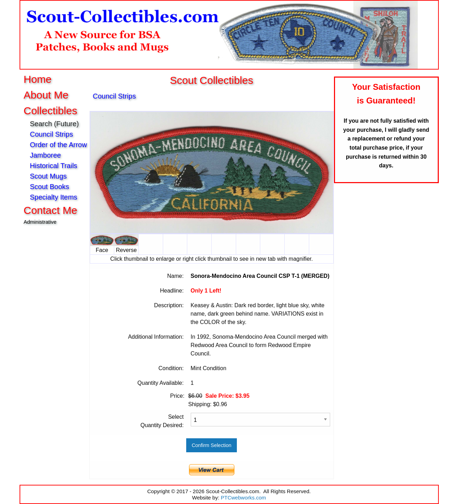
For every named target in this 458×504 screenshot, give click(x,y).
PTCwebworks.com (243, 498)
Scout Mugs (48, 176)
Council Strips (51, 134)
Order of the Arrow (58, 145)
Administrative (40, 222)
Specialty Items (54, 197)
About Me (46, 95)
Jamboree (45, 155)
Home (38, 79)
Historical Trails (54, 166)
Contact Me (50, 210)
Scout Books (49, 186)
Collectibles (50, 110)
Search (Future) (55, 124)
